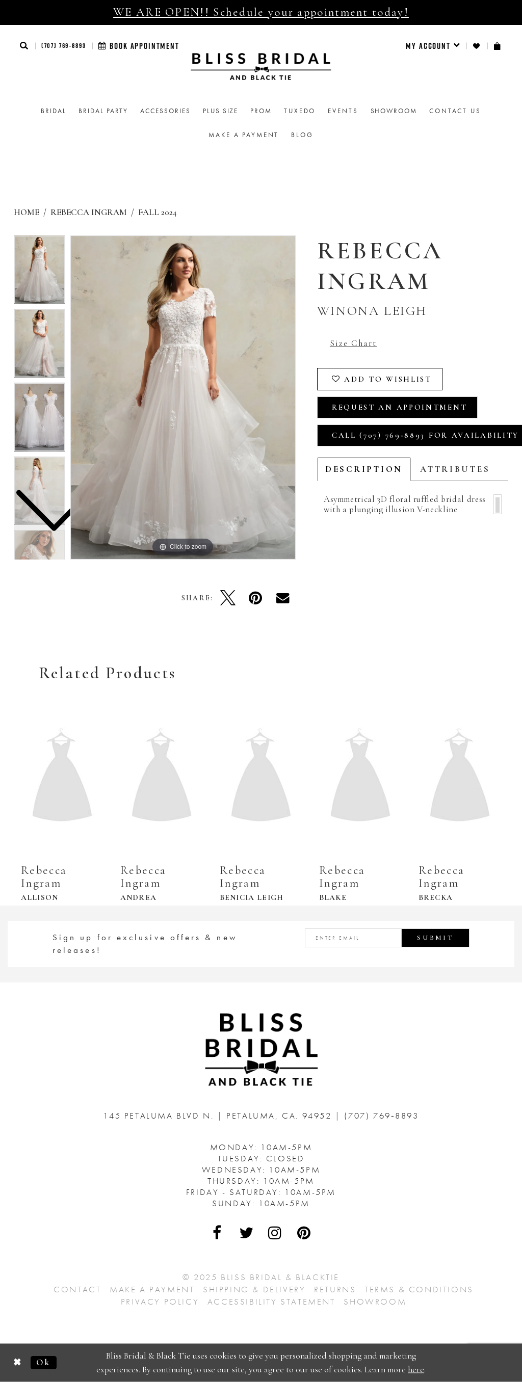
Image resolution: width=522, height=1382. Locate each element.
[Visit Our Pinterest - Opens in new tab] (304, 1232)
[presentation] (62, 777)
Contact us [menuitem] (455, 111)
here (416, 1369)
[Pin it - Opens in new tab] (255, 597)
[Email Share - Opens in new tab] (283, 597)
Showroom (375, 1301)
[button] (24, 46)
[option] (39, 346)
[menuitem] (433, 46)
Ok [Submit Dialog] (43, 1362)
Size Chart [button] (353, 343)
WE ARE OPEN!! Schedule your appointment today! (261, 12)
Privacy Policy (160, 1301)
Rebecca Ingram (88, 212)
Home (26, 212)
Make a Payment (152, 1289)
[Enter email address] (387, 937)
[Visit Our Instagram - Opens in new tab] (275, 1232)
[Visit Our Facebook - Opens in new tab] (217, 1232)
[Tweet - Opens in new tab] (228, 597)
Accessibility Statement (271, 1301)
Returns (335, 1289)
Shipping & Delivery (254, 1289)
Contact (77, 1289)
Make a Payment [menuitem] (243, 134)
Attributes (455, 469)
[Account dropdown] (433, 46)
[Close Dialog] (17, 1362)
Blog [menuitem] (302, 134)
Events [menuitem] (343, 111)
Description (364, 469)
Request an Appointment (399, 407)
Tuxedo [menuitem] (300, 111)
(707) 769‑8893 (63, 45)
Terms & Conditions (419, 1289)
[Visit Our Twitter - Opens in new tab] (246, 1232)
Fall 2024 (157, 212)
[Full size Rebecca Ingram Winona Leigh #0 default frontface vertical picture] (183, 397)
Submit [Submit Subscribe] (435, 938)
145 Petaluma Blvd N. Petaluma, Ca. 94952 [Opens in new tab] (219, 1115)
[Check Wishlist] (476, 46)
